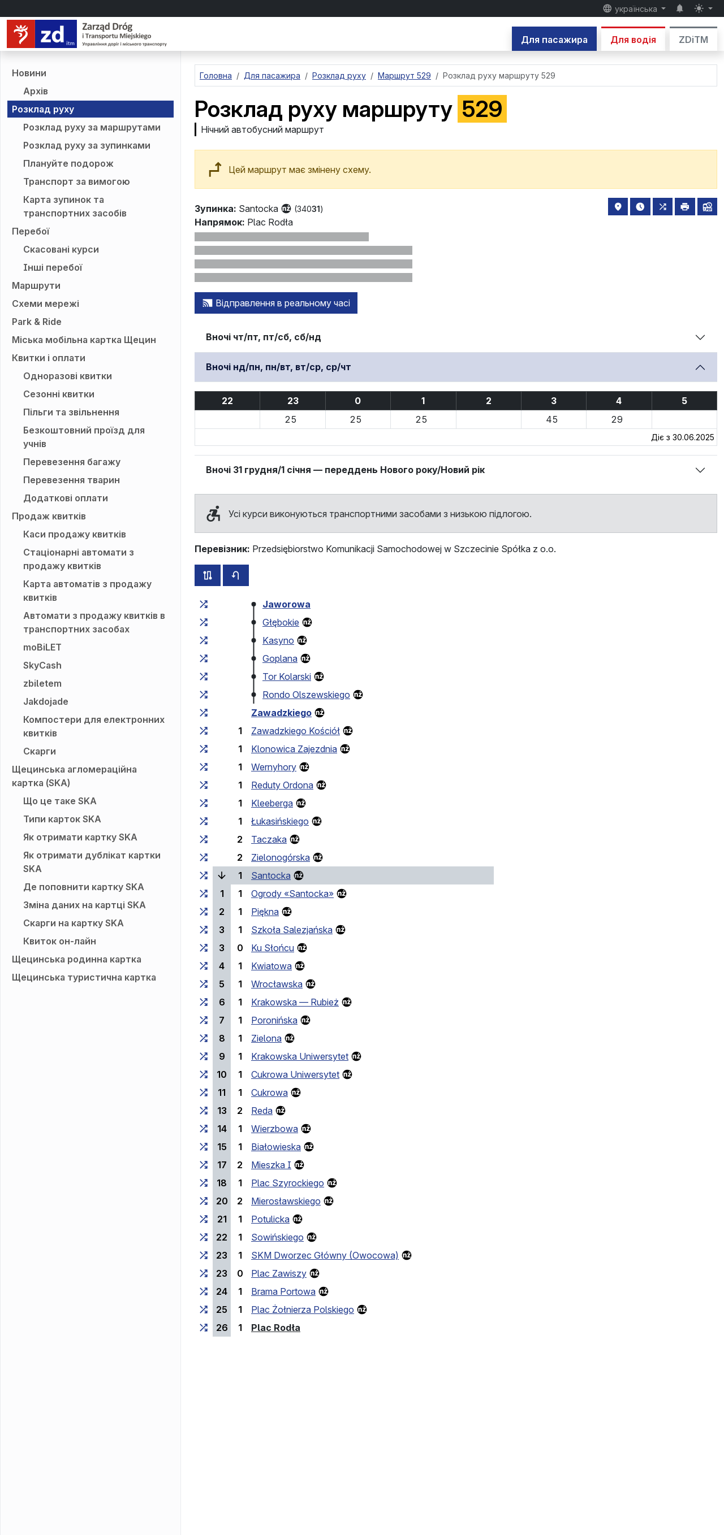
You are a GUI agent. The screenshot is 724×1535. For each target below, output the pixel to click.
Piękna (265, 911)
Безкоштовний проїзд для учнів (84, 436)
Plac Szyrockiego (287, 1183)
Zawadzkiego (281, 712)
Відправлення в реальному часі (276, 303)
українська (631, 8)
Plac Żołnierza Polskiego (302, 1309)
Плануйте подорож (68, 163)
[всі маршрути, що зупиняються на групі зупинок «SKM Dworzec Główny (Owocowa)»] (203, 1255)
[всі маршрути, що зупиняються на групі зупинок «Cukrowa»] (203, 1092)
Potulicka (270, 1219)
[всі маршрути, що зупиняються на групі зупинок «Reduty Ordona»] (203, 785)
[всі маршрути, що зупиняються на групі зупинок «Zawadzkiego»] (203, 712)
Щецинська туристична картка (84, 977)
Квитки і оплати (48, 357)
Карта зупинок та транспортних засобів (75, 206)
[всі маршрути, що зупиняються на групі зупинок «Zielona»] (203, 1038)
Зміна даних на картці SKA (84, 904)
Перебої (30, 231)
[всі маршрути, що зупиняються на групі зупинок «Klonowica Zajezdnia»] (203, 749)
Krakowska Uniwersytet (299, 1056)
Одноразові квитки (67, 375)
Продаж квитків (49, 516)
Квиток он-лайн (59, 941)
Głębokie (280, 622)
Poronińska (274, 1020)
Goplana (280, 658)
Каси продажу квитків (74, 534)
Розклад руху (43, 109)
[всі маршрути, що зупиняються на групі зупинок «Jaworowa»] (203, 604)
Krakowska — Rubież (295, 1002)
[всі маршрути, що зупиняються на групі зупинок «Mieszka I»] (203, 1164)
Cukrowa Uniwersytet (295, 1074)
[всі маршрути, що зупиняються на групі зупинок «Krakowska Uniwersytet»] (203, 1056)
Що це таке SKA (60, 800)
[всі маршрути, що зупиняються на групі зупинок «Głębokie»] (203, 622)
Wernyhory (273, 767)
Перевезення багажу (71, 461)
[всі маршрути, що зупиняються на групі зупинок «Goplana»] (203, 658)
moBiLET (42, 647)
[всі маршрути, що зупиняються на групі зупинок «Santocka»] (203, 875)
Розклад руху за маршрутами (92, 127)
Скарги (39, 751)
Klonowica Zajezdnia (294, 749)
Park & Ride (37, 321)
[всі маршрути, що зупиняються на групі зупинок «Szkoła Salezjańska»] (203, 929)
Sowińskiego (277, 1237)
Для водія (633, 39)
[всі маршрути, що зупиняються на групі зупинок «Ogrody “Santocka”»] (203, 893)
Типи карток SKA (62, 819)
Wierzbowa (274, 1128)
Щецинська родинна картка (76, 959)
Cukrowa (269, 1092)
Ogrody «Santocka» (292, 893)
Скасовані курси (61, 249)
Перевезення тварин (71, 479)
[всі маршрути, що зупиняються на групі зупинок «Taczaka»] (203, 839)
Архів (35, 91)
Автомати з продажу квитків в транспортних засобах (94, 622)
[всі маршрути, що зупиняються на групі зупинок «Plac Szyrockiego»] (203, 1183)
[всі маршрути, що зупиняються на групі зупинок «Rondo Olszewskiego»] (203, 694)
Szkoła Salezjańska (292, 929)
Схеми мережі (45, 303)
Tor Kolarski (286, 676)
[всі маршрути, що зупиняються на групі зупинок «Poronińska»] (203, 1020)
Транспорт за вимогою (76, 181)
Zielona (266, 1038)
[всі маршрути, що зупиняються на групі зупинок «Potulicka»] (203, 1219)
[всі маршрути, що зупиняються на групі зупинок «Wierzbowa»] (203, 1128)
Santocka (271, 875)
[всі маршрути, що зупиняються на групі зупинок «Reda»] (203, 1110)
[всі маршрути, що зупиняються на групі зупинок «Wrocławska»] (203, 984)
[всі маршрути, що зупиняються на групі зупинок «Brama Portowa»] (203, 1291)
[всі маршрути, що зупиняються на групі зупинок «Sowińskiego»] (203, 1237)
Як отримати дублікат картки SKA (92, 861)
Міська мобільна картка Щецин (84, 339)
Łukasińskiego (280, 821)
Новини (29, 73)
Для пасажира (554, 39)
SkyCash (42, 665)
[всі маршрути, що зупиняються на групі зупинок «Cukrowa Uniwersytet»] (203, 1074)
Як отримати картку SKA (80, 837)
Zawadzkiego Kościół (295, 730)
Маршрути (36, 285)
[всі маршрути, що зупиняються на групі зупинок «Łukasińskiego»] (203, 821)
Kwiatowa (271, 966)
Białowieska (276, 1146)
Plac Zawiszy (279, 1273)
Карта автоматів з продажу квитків (87, 590)
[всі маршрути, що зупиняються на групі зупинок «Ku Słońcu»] (203, 947)
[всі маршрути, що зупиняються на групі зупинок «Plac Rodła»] (203, 1327)
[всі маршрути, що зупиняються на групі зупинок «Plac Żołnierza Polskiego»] (203, 1309)
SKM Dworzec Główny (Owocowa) (325, 1255)
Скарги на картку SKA (73, 923)
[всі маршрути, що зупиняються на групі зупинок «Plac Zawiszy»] (203, 1273)
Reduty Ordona (282, 785)
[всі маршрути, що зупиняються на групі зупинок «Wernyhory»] (203, 767)
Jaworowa (286, 604)
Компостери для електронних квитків (94, 726)
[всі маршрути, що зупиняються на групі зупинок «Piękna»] (203, 911)
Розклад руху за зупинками (86, 145)
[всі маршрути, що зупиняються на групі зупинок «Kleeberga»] (203, 803)
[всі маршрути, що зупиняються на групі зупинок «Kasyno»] (203, 640)
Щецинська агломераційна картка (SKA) (74, 776)
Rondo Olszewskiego (306, 694)
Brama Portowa (283, 1291)
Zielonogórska (280, 857)
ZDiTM (693, 39)
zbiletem (42, 683)
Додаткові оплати (65, 498)
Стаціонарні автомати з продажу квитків (78, 559)
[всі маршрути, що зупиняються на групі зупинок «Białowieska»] (203, 1146)
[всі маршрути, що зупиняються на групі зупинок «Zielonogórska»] (203, 857)
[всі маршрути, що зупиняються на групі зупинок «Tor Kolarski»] (203, 676)
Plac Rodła (275, 1327)
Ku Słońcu (272, 947)
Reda (262, 1110)
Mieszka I (271, 1164)
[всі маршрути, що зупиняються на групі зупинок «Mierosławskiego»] (203, 1201)
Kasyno (278, 640)
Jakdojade (45, 701)
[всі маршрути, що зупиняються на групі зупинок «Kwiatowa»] (203, 966)
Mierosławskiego (286, 1201)
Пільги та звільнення (71, 412)
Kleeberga (272, 803)
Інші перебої (52, 267)
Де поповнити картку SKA (83, 886)
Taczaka (269, 839)
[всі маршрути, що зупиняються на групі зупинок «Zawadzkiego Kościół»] (203, 730)
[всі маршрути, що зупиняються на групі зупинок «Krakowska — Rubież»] (203, 1002)
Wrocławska (277, 984)
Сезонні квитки (58, 394)
